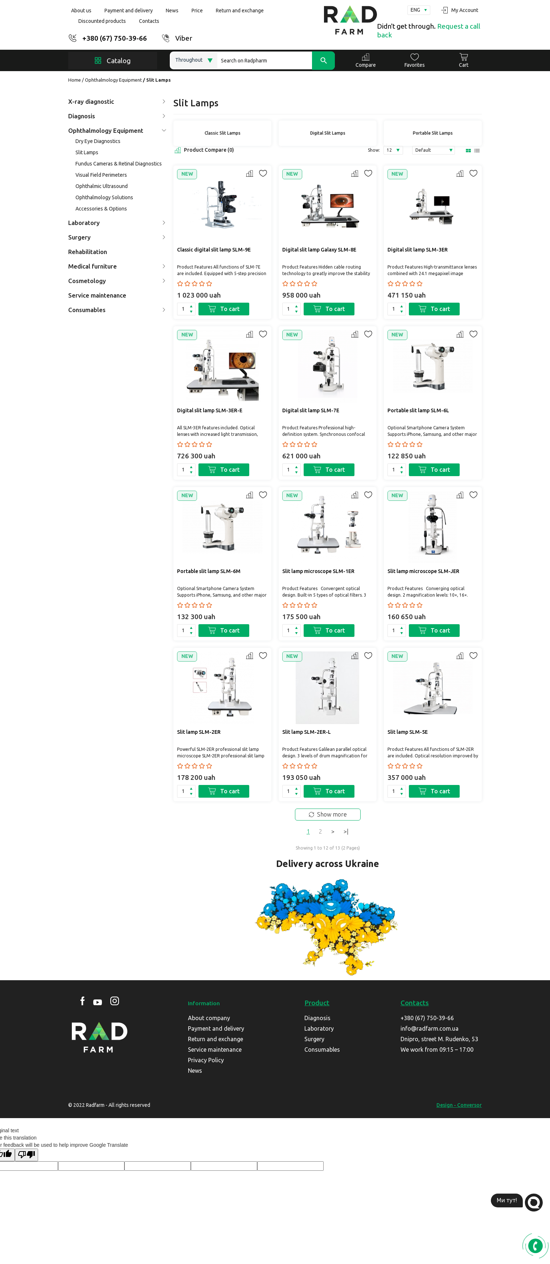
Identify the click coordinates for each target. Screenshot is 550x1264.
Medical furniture (116, 266)
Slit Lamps (86, 152)
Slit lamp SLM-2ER (199, 732)
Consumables (116, 310)
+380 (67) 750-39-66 (114, 38)
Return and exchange (240, 10)
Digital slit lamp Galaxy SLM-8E (319, 250)
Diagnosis (116, 116)
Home (74, 79)
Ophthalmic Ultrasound (101, 186)
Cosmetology (116, 281)
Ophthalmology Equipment (113, 79)
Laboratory (116, 223)
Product (316, 1003)
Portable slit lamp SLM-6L (418, 410)
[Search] (276, 60)
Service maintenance (97, 295)
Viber (183, 38)
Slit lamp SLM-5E (407, 732)
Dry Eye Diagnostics (97, 141)
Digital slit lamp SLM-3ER (417, 250)
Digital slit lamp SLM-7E (310, 410)
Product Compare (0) (203, 150)
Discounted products (102, 21)
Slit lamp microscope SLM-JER (423, 571)
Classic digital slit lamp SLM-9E (214, 250)
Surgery (116, 237)
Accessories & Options (101, 209)
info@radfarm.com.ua (430, 1028)
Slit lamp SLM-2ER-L (306, 732)
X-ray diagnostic (116, 101)
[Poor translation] (26, 1155)
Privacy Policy (206, 1060)
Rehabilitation (87, 252)
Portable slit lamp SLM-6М (209, 571)
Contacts (149, 21)
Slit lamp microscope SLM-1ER (318, 571)
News (172, 10)
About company (209, 1018)
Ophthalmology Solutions (104, 197)
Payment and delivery (128, 10)
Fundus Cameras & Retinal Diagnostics (118, 164)
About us (81, 10)
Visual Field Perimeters (101, 175)
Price (197, 10)
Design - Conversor (459, 1105)
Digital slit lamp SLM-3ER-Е (209, 410)
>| (346, 831)
